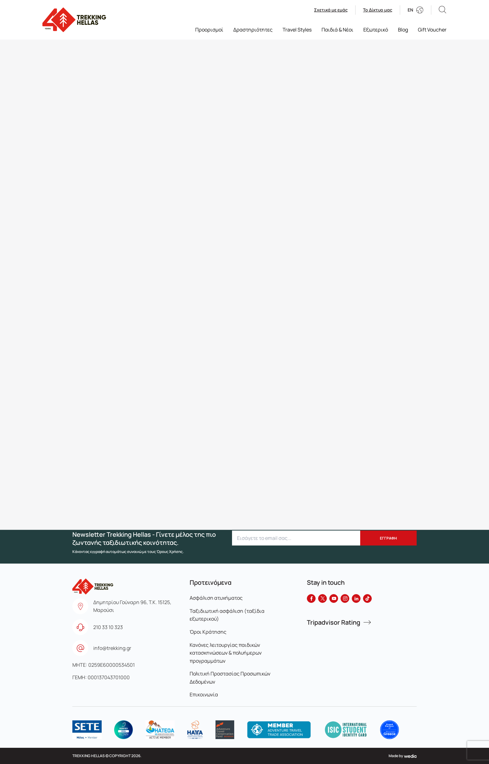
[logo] (87, 729)
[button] (443, 10)
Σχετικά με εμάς (331, 10)
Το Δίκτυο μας (377, 10)
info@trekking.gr (112, 648)
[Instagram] (345, 598)
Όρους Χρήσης (170, 551)
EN (410, 10)
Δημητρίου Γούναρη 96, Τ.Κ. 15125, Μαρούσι (132, 606)
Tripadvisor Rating (333, 622)
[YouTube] (334, 598)
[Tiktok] (367, 598)
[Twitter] (322, 598)
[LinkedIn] (356, 598)
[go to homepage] (74, 19)
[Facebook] (311, 598)
